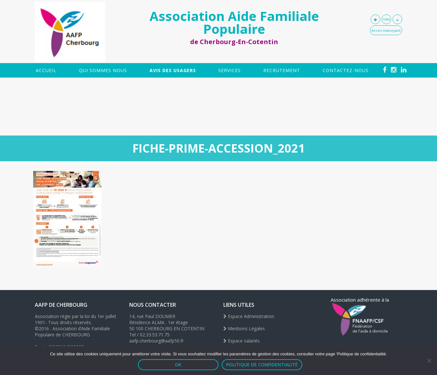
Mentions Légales (244, 328)
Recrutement (281, 70)
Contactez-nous (346, 70)
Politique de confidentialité (262, 364)
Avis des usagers (173, 70)
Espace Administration (248, 316)
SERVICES (229, 70)
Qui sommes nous (103, 70)
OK (178, 364)
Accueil (46, 70)
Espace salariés (241, 341)
